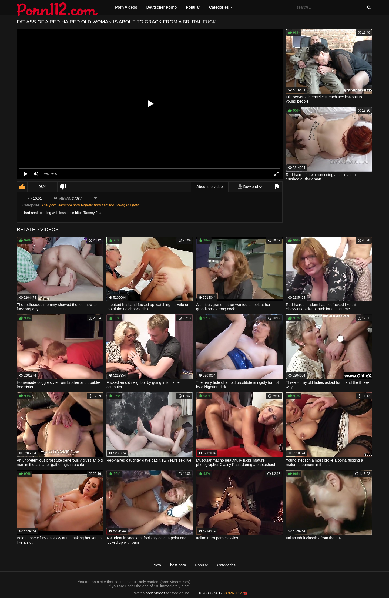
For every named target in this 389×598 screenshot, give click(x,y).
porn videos (155, 593)
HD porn (132, 205)
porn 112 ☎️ (236, 593)
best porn (178, 565)
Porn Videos (126, 7)
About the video (209, 186)
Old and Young (113, 205)
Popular (193, 7)
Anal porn (48, 205)
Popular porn (91, 205)
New (157, 565)
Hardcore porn (68, 205)
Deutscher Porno (161, 7)
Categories (219, 7)
